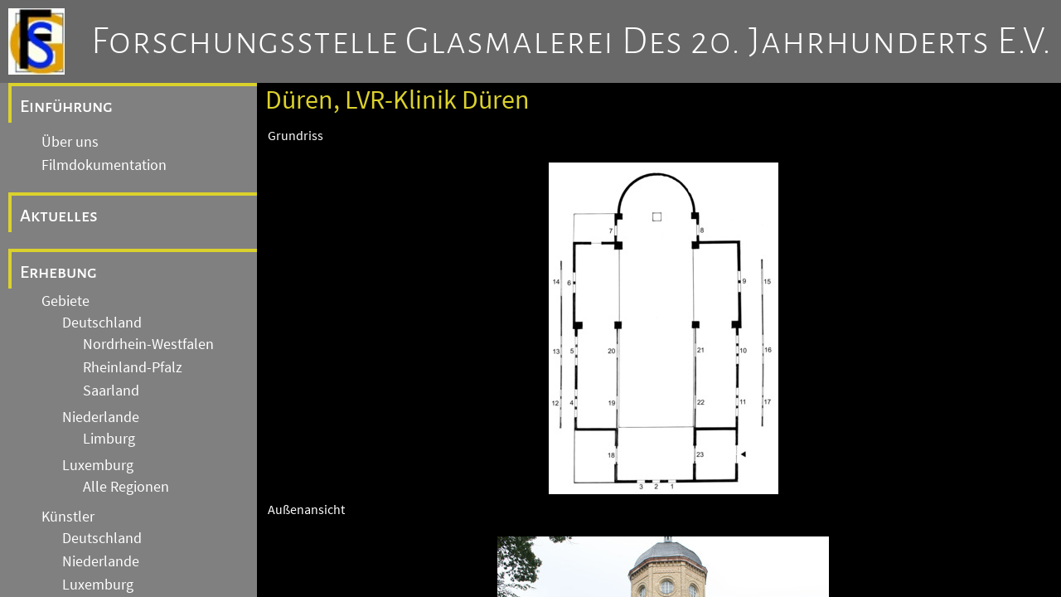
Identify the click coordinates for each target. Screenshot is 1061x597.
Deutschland (102, 322)
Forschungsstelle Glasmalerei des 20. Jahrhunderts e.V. (571, 41)
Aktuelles (59, 215)
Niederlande (100, 417)
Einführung (66, 106)
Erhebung (58, 272)
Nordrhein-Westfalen (148, 344)
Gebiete (65, 301)
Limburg (109, 439)
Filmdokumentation (104, 165)
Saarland (111, 390)
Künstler (67, 516)
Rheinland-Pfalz (132, 367)
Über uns (70, 142)
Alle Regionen (126, 487)
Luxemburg (97, 465)
